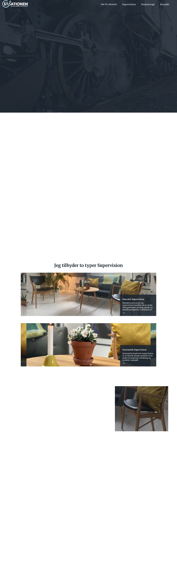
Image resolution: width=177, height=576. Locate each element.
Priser (73, 556)
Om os (64, 556)
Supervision (129, 4)
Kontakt (112, 556)
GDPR (88, 570)
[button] (110, 4)
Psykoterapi (85, 556)
